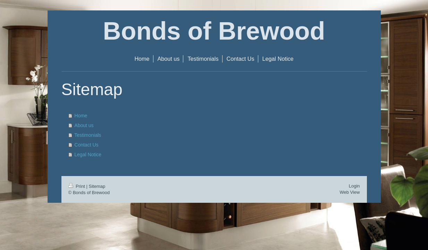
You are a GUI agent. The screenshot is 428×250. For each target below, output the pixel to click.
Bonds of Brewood (214, 31)
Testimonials (87, 135)
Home (80, 115)
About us (83, 125)
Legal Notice (87, 154)
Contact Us (86, 145)
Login (354, 186)
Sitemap (97, 186)
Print (77, 186)
